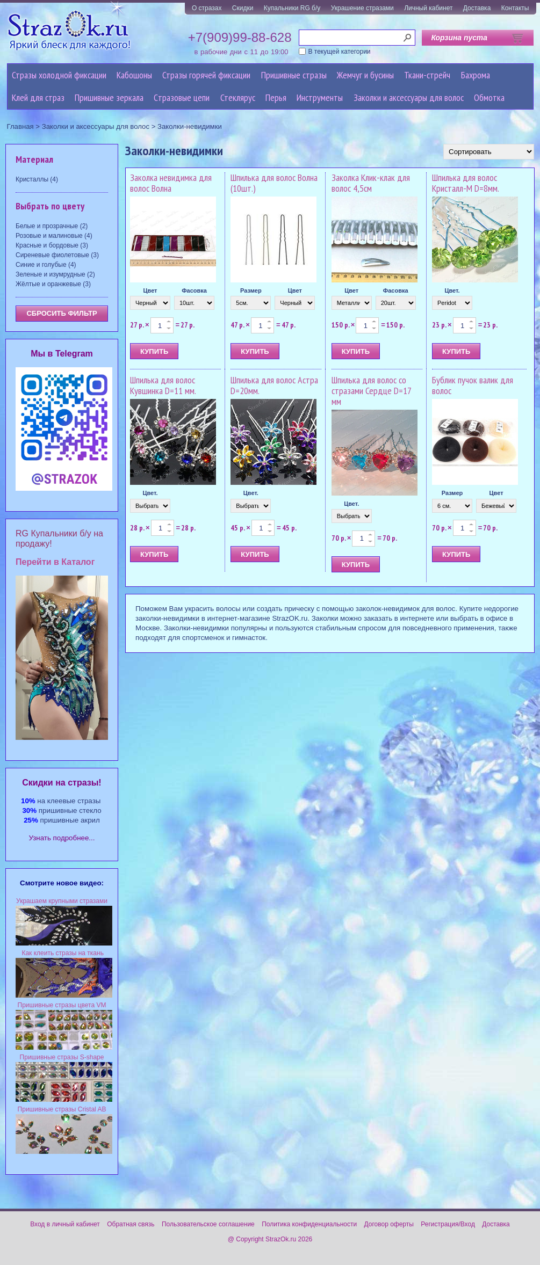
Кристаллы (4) (37, 179)
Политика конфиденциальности (309, 1224)
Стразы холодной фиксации (59, 75)
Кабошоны (134, 75)
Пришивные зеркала (109, 97)
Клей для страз (38, 97)
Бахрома (475, 75)
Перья (275, 97)
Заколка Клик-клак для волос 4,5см (371, 182)
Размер (251, 290)
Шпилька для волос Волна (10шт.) (274, 182)
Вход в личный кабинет (65, 1224)
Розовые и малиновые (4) (54, 235)
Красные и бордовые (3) (52, 245)
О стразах (207, 8)
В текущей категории (339, 51)
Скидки (243, 8)
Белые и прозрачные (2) (52, 226)
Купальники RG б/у (292, 8)
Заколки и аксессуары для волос (409, 97)
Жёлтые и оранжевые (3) (53, 284)
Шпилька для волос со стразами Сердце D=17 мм (371, 391)
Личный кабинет (428, 8)
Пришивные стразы (294, 75)
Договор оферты (389, 1224)
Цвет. (451, 290)
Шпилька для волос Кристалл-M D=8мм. (465, 182)
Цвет (150, 290)
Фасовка (194, 290)
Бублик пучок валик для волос (472, 385)
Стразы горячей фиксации (206, 75)
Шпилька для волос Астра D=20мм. (274, 385)
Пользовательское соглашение (208, 1224)
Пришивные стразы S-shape (62, 1057)
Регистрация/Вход (448, 1224)
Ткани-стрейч (427, 75)
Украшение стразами (362, 8)
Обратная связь (130, 1224)
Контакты (515, 8)
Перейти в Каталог (55, 561)
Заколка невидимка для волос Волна (171, 182)
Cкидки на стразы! (61, 782)
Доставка (477, 8)
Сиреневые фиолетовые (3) (57, 255)
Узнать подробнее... (62, 838)
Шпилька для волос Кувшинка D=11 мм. (163, 385)
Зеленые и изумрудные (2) (55, 274)
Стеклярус (237, 97)
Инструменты (320, 97)
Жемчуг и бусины (365, 75)
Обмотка (489, 97)
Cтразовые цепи (182, 97)
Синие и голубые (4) (46, 264)
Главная (20, 126)
